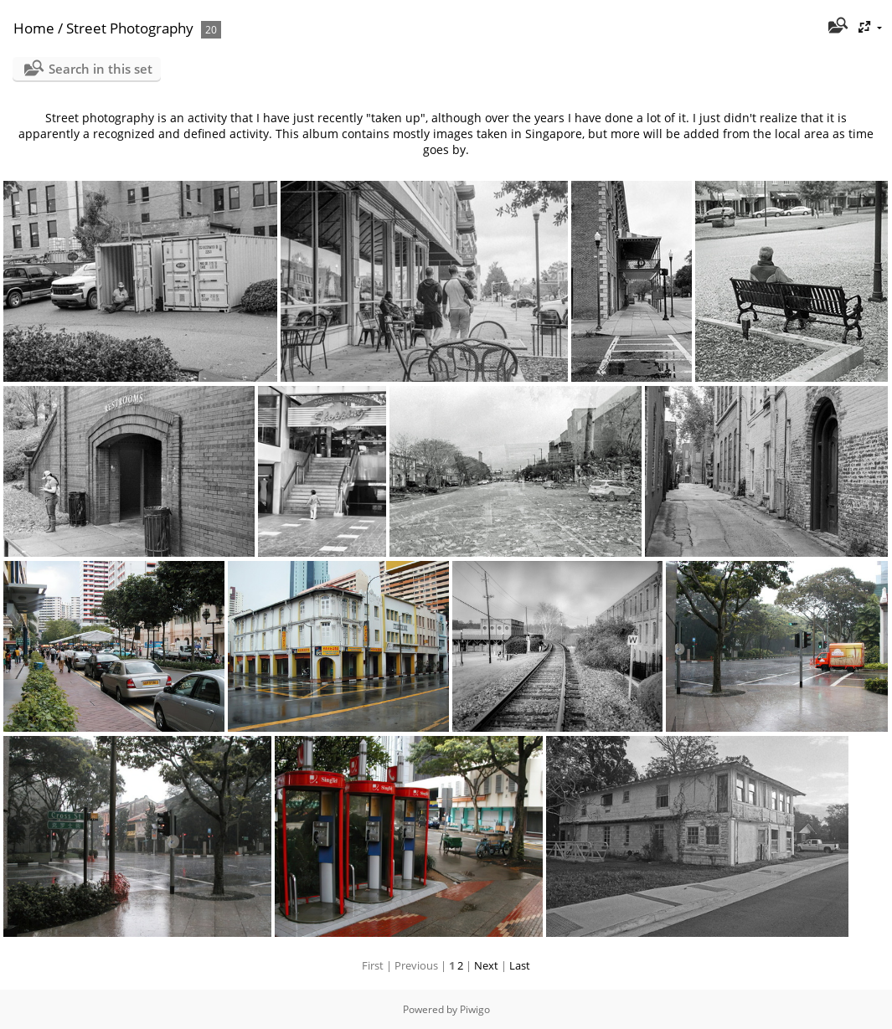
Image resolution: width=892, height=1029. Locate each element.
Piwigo (475, 1009)
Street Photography (129, 28)
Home (33, 28)
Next (486, 965)
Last (519, 965)
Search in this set (100, 68)
